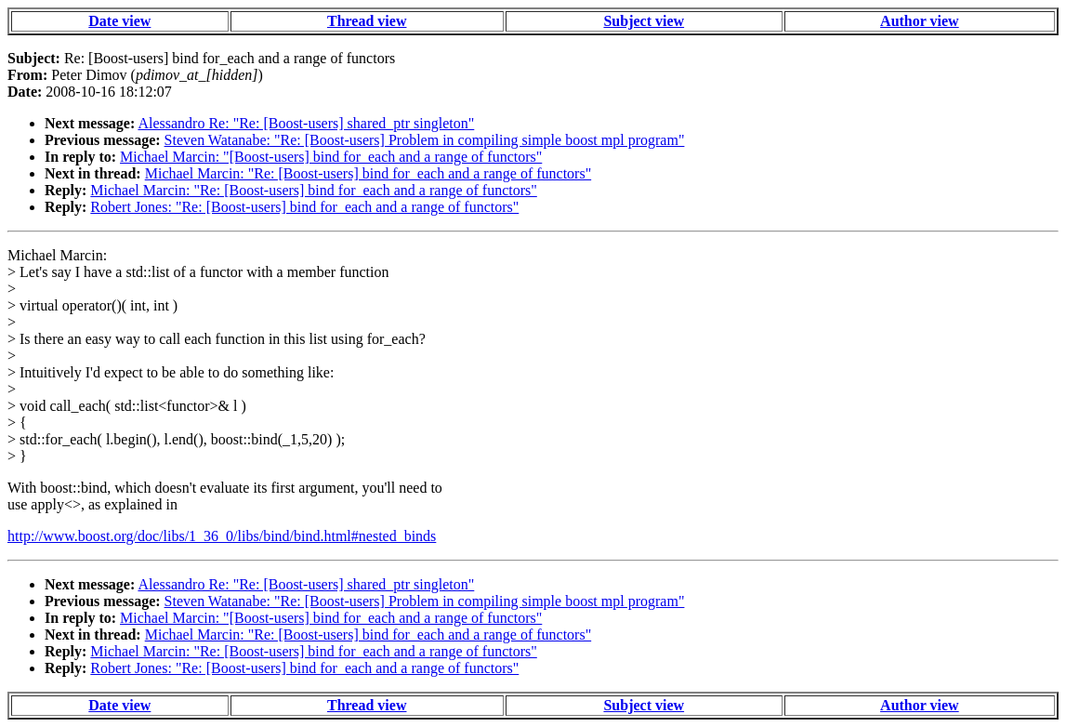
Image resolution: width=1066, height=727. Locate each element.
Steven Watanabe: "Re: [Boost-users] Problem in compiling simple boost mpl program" (425, 140)
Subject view (643, 21)
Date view (119, 21)
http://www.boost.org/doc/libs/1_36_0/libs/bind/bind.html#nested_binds (221, 536)
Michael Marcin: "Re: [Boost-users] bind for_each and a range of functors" (368, 173)
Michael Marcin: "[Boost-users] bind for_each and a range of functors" (331, 157)
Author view (919, 21)
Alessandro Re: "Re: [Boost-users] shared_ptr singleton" (306, 123)
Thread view (366, 21)
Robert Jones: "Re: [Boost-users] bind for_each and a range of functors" (304, 207)
